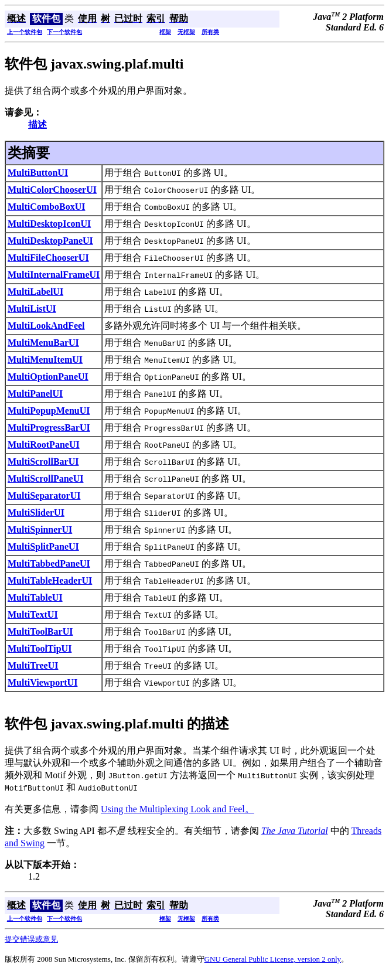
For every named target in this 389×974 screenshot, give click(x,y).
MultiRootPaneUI (44, 444)
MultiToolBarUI (40, 631)
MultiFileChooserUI (48, 258)
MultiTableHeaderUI (50, 580)
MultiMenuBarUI (43, 343)
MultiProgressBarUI (49, 427)
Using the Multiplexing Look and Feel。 (177, 809)
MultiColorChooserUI (52, 190)
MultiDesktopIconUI (49, 224)
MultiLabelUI (35, 292)
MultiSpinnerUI (40, 529)
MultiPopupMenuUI (49, 411)
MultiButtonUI (38, 173)
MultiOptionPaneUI (48, 377)
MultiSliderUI (36, 512)
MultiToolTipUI (39, 648)
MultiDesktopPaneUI (50, 241)
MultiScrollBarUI (43, 461)
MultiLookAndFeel (46, 326)
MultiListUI (32, 309)
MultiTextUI (33, 614)
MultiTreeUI (33, 665)
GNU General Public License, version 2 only (273, 959)
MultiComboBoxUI (46, 207)
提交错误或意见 (31, 939)
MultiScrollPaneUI (45, 478)
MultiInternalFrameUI (54, 275)
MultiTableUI (35, 597)
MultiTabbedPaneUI (49, 563)
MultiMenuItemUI (45, 360)
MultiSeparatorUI (44, 495)
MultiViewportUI (42, 682)
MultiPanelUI (35, 394)
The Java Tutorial (294, 831)
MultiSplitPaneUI (43, 546)
